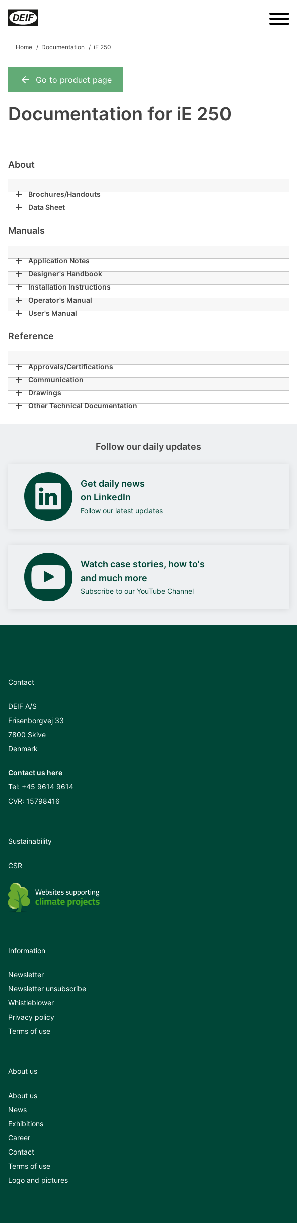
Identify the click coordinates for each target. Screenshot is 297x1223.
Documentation (63, 47)
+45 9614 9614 (47, 786)
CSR (15, 865)
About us (22, 1095)
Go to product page (66, 79)
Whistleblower (31, 1002)
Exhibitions (25, 1123)
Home (24, 47)
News (17, 1109)
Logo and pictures (38, 1180)
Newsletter (26, 974)
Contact (21, 1151)
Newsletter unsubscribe (47, 988)
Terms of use (29, 1031)
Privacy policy (31, 1017)
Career (19, 1137)
